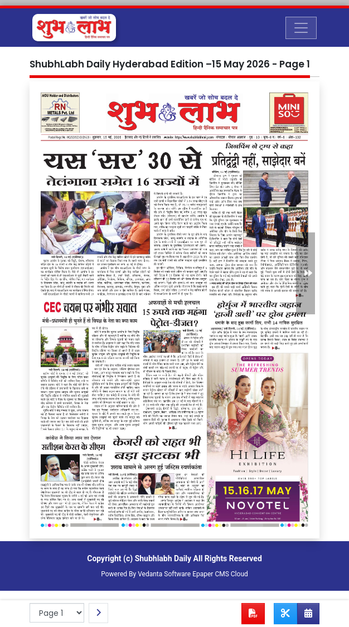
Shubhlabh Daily (163, 558)
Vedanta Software (164, 574)
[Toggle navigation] (301, 28)
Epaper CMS (210, 574)
